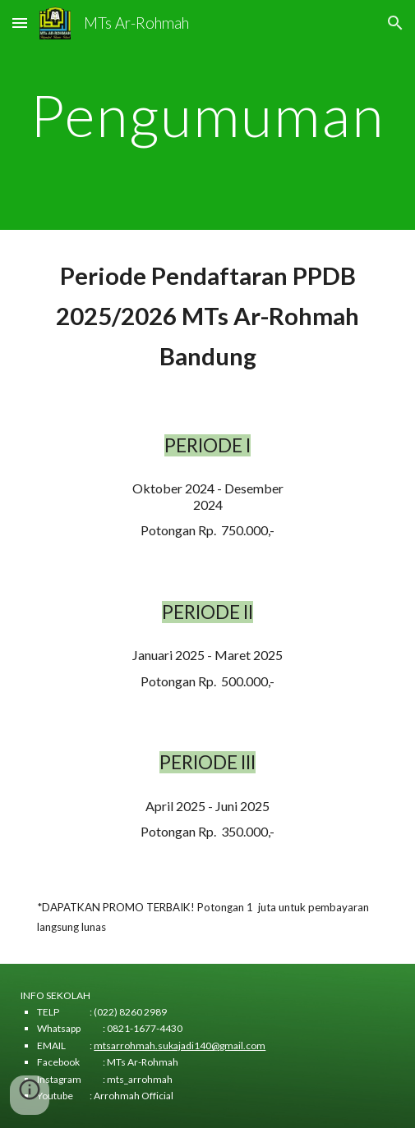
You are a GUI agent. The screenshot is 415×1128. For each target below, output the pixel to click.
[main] (207, 115)
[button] (19, 22)
